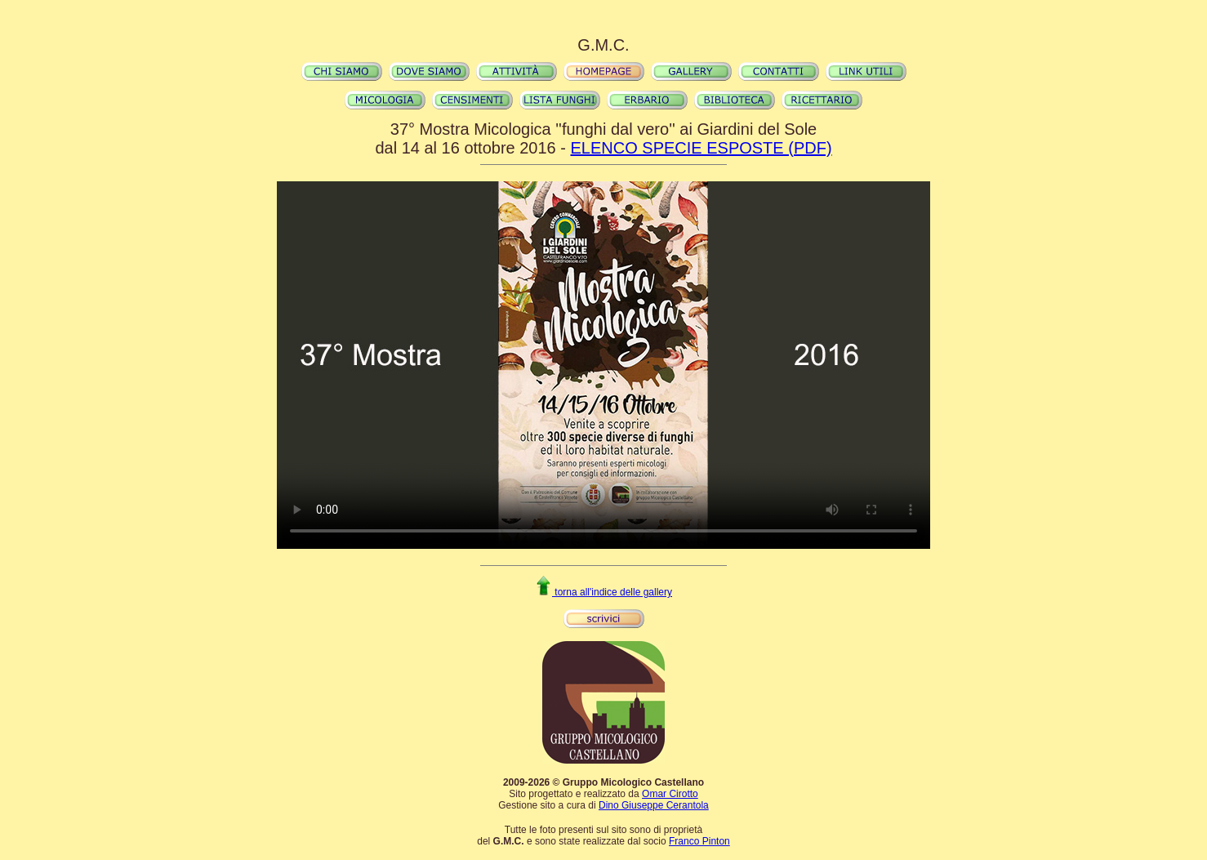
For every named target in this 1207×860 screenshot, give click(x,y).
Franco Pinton (699, 841)
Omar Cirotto (670, 794)
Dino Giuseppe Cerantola (654, 805)
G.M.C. (603, 45)
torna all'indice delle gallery (603, 592)
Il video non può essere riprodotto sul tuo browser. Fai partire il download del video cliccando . (603, 365)
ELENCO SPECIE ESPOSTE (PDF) (700, 148)
